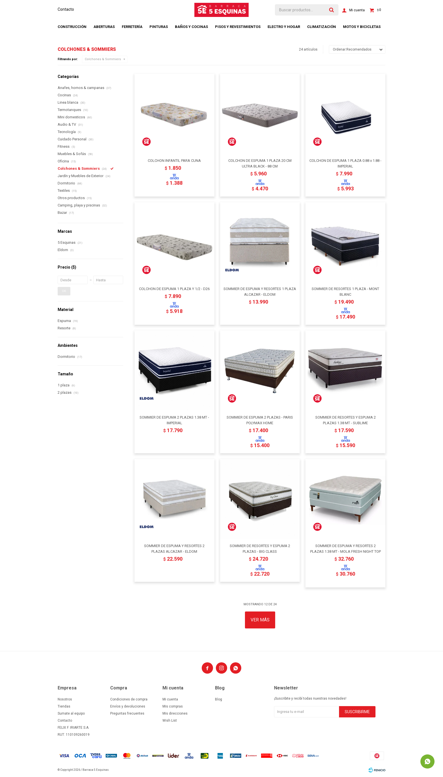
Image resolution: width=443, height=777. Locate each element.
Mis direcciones (175, 713)
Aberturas (104, 27)
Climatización (321, 27)
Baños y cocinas (191, 27)
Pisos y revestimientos (237, 27)
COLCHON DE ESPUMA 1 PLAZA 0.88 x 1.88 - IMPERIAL (345, 163)
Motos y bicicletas (362, 27)
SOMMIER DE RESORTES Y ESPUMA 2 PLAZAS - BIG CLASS (260, 549)
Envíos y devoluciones (127, 706)
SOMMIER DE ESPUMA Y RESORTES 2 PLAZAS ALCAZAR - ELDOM (174, 549)
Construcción (72, 27)
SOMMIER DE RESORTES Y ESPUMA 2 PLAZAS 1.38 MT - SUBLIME (345, 420)
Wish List (169, 720)
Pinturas (158, 27)
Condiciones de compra (128, 699)
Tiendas (64, 706)
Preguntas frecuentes (127, 713)
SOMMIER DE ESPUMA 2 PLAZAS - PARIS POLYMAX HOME (260, 420)
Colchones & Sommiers (103, 59)
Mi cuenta (170, 699)
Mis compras (172, 706)
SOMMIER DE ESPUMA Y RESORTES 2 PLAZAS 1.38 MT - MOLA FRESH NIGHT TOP (345, 549)
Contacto (66, 9)
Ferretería (132, 27)
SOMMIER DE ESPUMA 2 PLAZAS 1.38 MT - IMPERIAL (174, 420)
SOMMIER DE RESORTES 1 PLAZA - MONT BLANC (345, 292)
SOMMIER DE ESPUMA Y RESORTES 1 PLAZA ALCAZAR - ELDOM (259, 292)
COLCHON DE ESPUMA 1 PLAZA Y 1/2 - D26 (174, 289)
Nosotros (65, 699)
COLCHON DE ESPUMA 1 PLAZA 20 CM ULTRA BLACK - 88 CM (260, 163)
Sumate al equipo (71, 713)
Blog (218, 699)
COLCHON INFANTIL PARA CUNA (174, 160)
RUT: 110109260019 (74, 735)
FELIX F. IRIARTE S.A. (73, 728)
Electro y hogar (284, 27)
